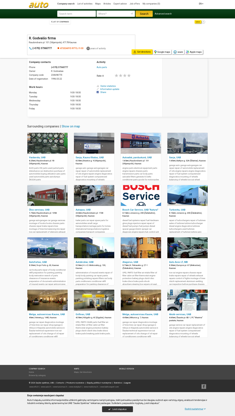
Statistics (118, 383)
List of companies (60, 22)
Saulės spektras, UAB (45, 383)
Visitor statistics (106, 86)
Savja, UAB (175, 157)
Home (31, 372)
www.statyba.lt (75, 387)
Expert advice (120, 3)
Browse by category (37, 375)
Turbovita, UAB (177, 209)
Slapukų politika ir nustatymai (99, 383)
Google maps (162, 52)
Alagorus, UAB (130, 262)
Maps (98, 3)
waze (178, 52)
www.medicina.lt (91, 387)
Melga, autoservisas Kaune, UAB (47, 314)
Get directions (86, 372)
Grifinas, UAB (83, 314)
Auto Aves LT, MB (178, 262)
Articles (107, 3)
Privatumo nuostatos (75, 383)
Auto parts (102, 67)
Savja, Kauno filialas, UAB (90, 157)
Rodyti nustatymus (195, 409)
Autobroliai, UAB (85, 262)
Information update (108, 89)
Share (101, 92)
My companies (151, 3)
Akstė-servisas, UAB (180, 314)
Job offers (135, 3)
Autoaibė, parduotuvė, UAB (137, 157)
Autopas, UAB (83, 209)
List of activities (84, 3)
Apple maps (194, 52)
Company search (66, 3)
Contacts (60, 383)
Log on (127, 383)
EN (201, 3)
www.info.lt (34, 387)
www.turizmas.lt (60, 387)
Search (144, 13)
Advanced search (163, 13)
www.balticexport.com (109, 387)
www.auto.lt (46, 387)
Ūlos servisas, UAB (39, 209)
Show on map (71, 126)
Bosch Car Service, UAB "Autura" (140, 209)
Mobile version (126, 369)
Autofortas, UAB (38, 262)
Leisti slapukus (117, 409)
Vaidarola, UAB (37, 157)
